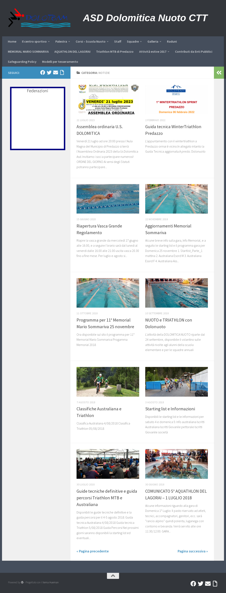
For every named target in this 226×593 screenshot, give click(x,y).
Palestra (61, 41)
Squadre (133, 41)
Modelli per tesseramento (60, 62)
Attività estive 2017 (152, 51)
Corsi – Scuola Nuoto (91, 41)
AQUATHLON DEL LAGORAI (72, 51)
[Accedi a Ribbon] (62, 72)
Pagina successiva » (193, 551)
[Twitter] (49, 72)
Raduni (172, 41)
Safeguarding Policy (22, 62)
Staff (117, 41)
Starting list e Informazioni (170, 409)
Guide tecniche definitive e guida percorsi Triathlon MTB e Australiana (107, 497)
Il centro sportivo (34, 41)
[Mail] (55, 72)
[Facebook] (42, 72)
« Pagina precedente (93, 551)
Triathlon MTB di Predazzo (115, 51)
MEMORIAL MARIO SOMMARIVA (28, 51)
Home (12, 41)
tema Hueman (51, 582)
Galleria (152, 41)
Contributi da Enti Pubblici (193, 51)
